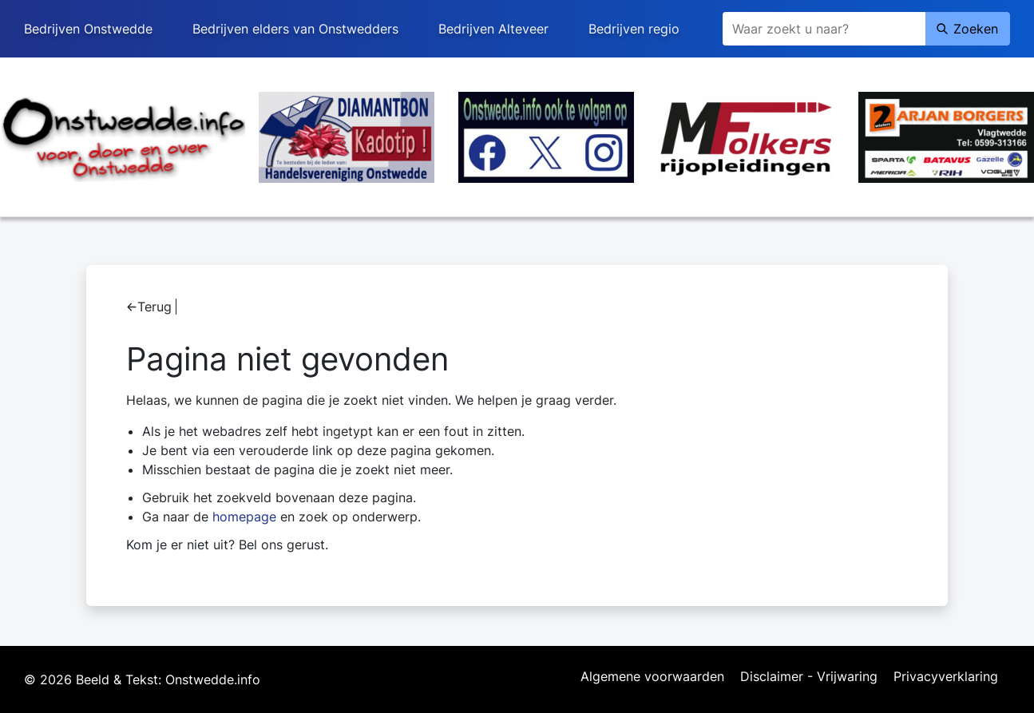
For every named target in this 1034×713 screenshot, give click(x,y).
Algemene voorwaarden (652, 677)
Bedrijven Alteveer (493, 29)
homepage (244, 517)
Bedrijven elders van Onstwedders (295, 29)
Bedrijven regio (633, 29)
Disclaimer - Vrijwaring (809, 677)
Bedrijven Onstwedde (88, 29)
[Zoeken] (824, 29)
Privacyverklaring (945, 677)
